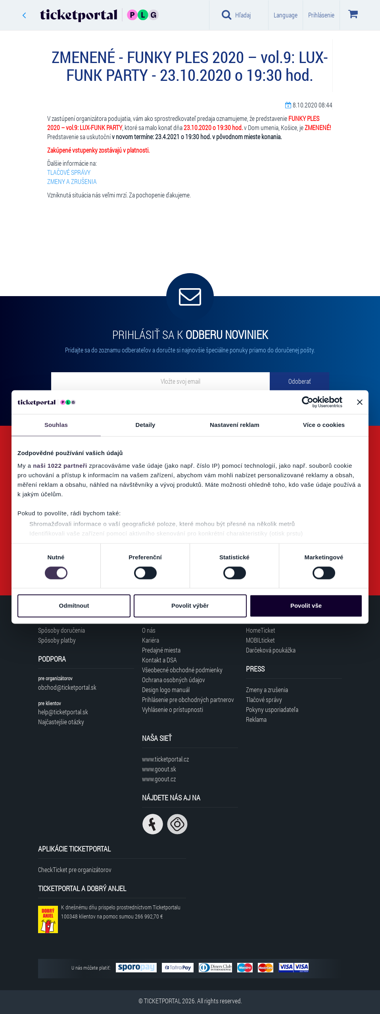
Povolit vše (306, 606)
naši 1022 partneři (60, 465)
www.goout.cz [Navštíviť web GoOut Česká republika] (159, 779)
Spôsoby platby (57, 640)
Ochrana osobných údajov (173, 679)
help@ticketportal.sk (63, 712)
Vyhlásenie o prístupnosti (172, 709)
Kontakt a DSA (159, 660)
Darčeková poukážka (271, 650)
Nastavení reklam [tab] (234, 424)
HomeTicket (260, 630)
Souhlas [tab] (56, 424)
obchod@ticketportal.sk (67, 687)
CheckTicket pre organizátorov (74, 869)
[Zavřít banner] (360, 402)
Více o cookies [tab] (324, 424)
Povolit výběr (190, 606)
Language (285, 15)
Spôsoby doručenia (61, 630)
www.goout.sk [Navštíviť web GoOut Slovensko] (159, 769)
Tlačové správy (264, 699)
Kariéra (150, 640)
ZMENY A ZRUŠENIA (72, 181)
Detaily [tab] (145, 424)
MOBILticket (260, 640)
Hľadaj (236, 15)
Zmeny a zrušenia (267, 689)
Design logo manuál (166, 689)
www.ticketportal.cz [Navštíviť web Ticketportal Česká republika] (165, 759)
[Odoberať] (299, 381)
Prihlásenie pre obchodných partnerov (188, 699)
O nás (148, 630)
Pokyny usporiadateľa (272, 709)
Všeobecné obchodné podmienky (182, 670)
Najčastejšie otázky (61, 721)
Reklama (256, 719)
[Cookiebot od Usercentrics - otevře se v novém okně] (307, 402)
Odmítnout (74, 606)
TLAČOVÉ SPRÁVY (68, 172)
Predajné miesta (161, 650)
